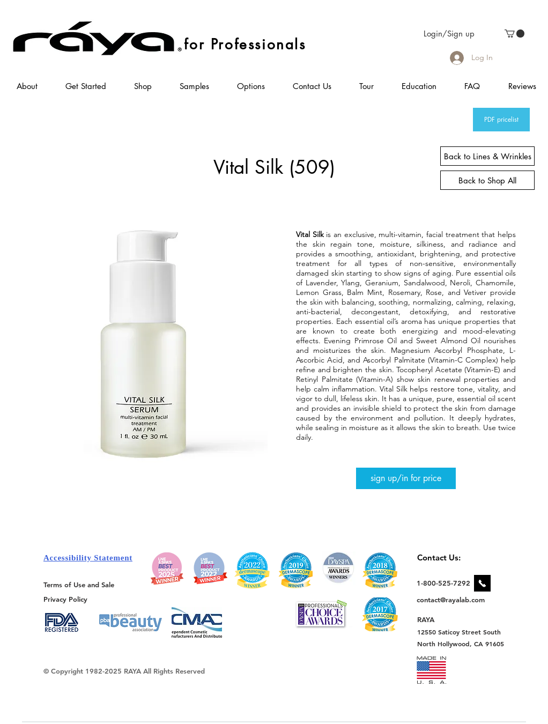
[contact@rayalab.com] (452, 599)
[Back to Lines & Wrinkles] (487, 156)
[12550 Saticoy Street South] (459, 631)
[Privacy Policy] (67, 599)
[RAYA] (432, 619)
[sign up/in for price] (406, 478)
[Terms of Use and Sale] (79, 584)
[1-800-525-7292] (443, 583)
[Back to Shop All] (487, 180)
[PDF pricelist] (501, 119)
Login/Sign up (449, 33)
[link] (514, 33)
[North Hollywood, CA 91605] (461, 643)
